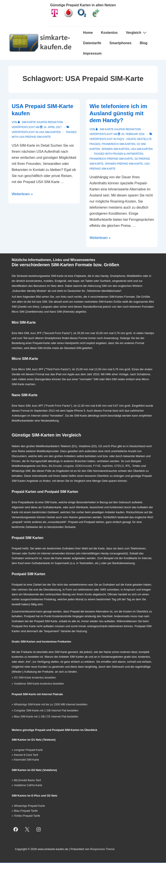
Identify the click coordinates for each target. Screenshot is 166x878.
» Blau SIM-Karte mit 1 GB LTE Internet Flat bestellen (45, 716)
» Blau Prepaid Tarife (25, 810)
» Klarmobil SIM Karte (25, 759)
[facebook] (16, 829)
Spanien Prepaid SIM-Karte (124, 163)
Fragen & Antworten (128, 153)
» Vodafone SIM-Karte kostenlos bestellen (38, 683)
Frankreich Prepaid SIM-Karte (111, 158)
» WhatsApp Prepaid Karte (28, 805)
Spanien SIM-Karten (115, 149)
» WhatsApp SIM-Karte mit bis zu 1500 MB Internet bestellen (49, 704)
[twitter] (27, 829)
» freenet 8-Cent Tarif (25, 754)
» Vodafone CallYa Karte (27, 785)
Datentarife (92, 43)
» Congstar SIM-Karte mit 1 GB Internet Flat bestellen (45, 710)
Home (88, 32)
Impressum (92, 53)
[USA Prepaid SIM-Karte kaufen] (52, 127)
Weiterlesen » (22, 194)
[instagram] (39, 829)
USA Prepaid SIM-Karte (35, 136)
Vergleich (136, 32)
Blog (143, 43)
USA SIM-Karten (50, 132)
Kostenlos (109, 32)
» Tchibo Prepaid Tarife (26, 815)
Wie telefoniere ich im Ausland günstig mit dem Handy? (118, 113)
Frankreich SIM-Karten (118, 144)
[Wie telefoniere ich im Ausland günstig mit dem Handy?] (132, 134)
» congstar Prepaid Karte (27, 749)
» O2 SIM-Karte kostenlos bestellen (34, 677)
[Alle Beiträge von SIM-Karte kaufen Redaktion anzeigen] (41, 122)
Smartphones (120, 43)
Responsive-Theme (102, 849)
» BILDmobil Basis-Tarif (26, 780)
